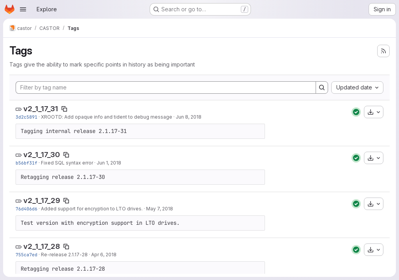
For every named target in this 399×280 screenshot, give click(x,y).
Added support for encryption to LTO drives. (92, 209)
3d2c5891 (26, 117)
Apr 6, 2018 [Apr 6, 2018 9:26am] (104, 254)
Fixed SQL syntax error (67, 163)
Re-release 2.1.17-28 (64, 254)
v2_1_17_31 (40, 108)
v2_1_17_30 (41, 154)
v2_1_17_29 (41, 200)
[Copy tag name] (64, 109)
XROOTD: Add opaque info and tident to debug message (106, 117)
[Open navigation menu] (23, 9)
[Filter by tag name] (166, 87)
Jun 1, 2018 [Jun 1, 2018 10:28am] (109, 163)
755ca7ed (26, 254)
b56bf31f (26, 163)
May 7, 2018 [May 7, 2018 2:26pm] (159, 209)
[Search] (322, 87)
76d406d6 (26, 209)
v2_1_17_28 (41, 246)
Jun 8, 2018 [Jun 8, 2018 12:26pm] (188, 117)
